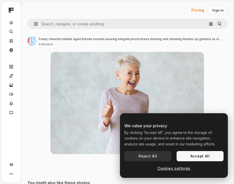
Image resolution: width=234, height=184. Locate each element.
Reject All (148, 156)
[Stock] (11, 41)
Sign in (218, 10)
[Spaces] (11, 76)
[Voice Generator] (11, 103)
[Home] (11, 22)
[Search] (11, 32)
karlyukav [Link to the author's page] (46, 44)
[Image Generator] (11, 85)
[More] (11, 174)
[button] (34, 24)
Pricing (197, 10)
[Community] (11, 50)
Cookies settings (173, 168)
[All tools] (11, 67)
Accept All (200, 156)
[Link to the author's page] (32, 40)
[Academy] (11, 164)
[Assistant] (11, 113)
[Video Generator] (11, 94)
